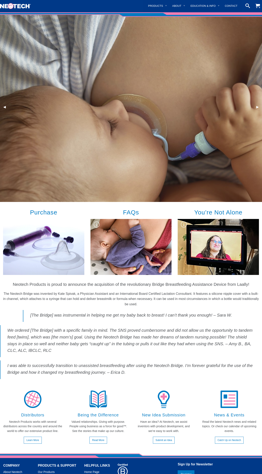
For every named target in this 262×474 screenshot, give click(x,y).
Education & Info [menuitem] (203, 5)
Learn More (32, 440)
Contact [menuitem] (231, 5)
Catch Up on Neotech (229, 440)
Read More (98, 440)
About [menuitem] (176, 5)
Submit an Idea (164, 440)
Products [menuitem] (155, 5)
